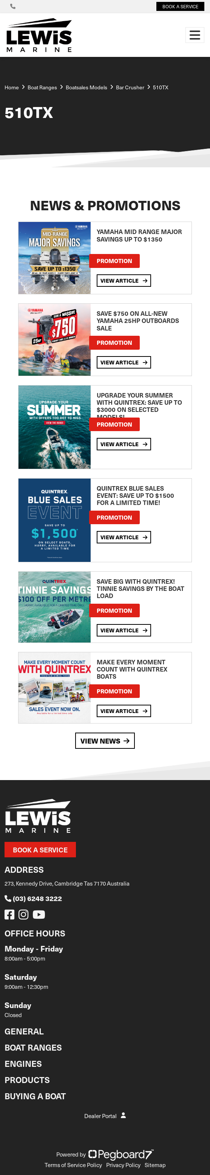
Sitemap (155, 1165)
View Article (123, 280)
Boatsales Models (86, 87)
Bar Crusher (130, 87)
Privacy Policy (123, 1165)
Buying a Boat (35, 1096)
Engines (23, 1063)
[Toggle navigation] (194, 35)
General (24, 1031)
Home (12, 87)
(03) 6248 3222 (33, 898)
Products (27, 1079)
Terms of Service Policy (73, 1165)
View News (105, 740)
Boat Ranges (33, 1047)
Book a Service (40, 849)
